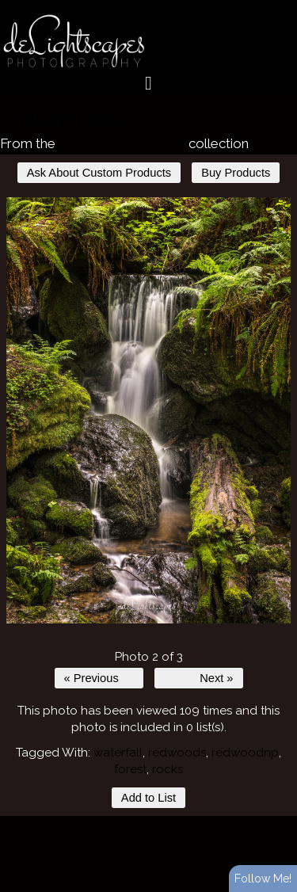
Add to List (148, 797)
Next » (216, 678)
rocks (167, 769)
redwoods (177, 752)
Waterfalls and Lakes (121, 143)
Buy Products (235, 172)
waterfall (118, 752)
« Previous (91, 678)
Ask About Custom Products (99, 172)
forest (130, 769)
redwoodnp (245, 752)
